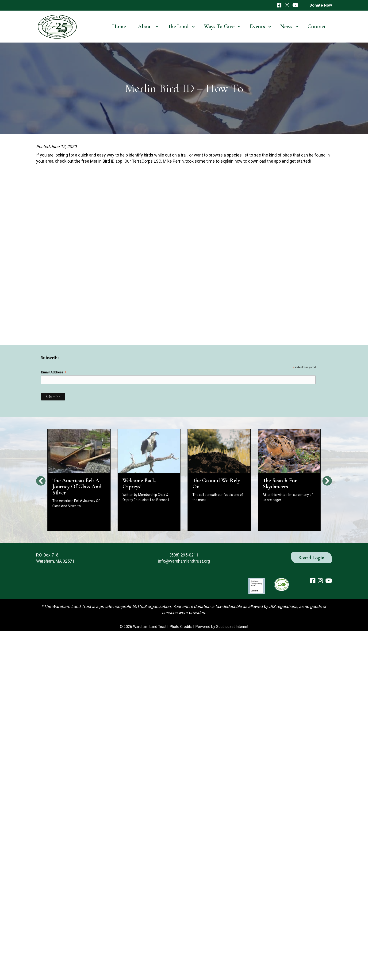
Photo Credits (180, 626)
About (145, 26)
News (286, 26)
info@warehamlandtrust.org (184, 561)
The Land (178, 26)
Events (257, 26)
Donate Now (321, 5)
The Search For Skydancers (280, 483)
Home (119, 26)
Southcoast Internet (232, 626)
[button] (156, 26)
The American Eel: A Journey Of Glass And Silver (77, 486)
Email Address (53, 372)
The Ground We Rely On (216, 483)
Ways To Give (219, 26)
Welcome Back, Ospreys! (139, 483)
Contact (316, 26)
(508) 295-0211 (184, 554)
